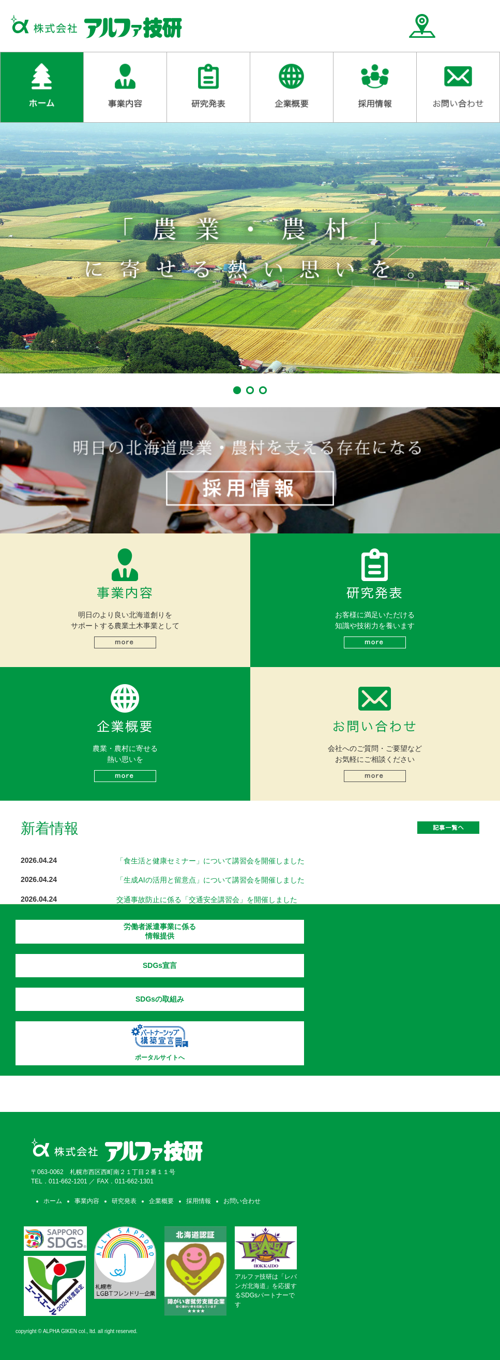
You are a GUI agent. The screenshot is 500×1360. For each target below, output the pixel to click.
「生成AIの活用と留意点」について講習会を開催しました (210, 880)
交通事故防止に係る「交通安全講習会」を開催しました (206, 899)
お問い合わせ (242, 1201)
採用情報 (198, 1201)
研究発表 (124, 1201)
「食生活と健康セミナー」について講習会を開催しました (210, 861)
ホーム (52, 1201)
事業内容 (86, 1201)
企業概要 (161, 1201)
